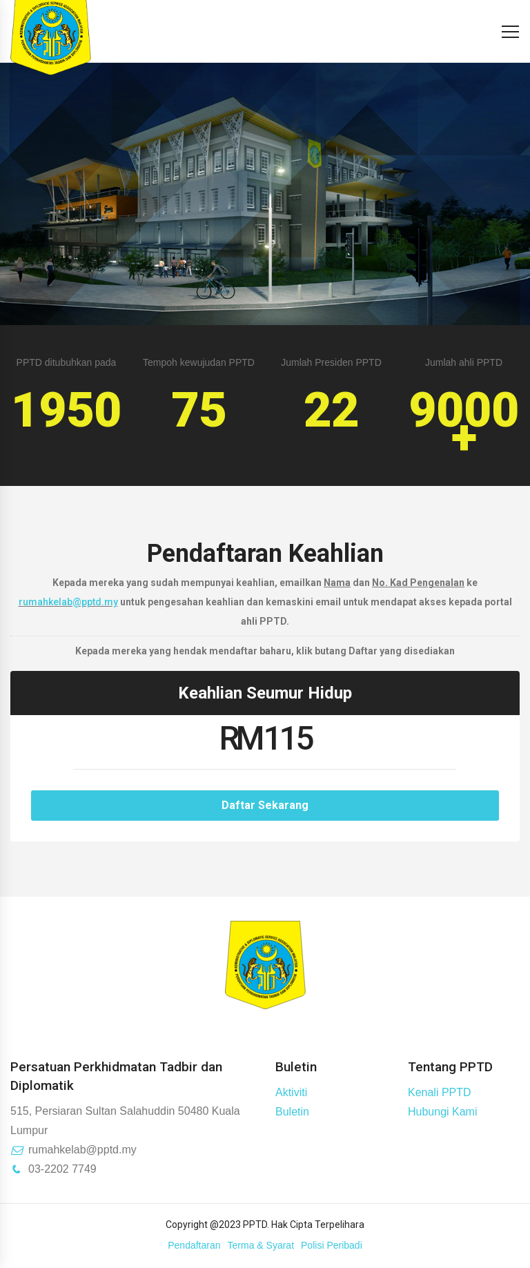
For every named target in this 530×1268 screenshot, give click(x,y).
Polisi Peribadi (331, 1245)
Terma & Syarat (261, 1245)
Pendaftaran (194, 1245)
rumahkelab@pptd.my (68, 601)
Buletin (292, 1112)
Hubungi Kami (443, 1112)
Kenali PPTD (439, 1092)
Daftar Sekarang (265, 805)
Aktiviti (291, 1092)
